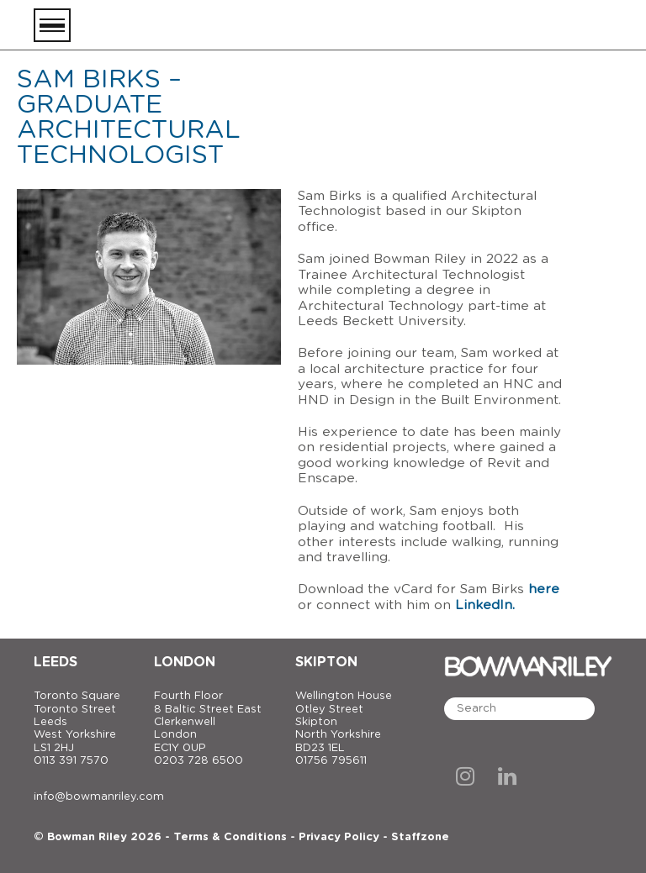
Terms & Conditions (230, 837)
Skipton (326, 662)
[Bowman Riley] (528, 25)
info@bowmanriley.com (99, 796)
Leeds (55, 662)
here (543, 589)
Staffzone (420, 837)
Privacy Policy (339, 837)
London (184, 662)
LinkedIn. (485, 605)
